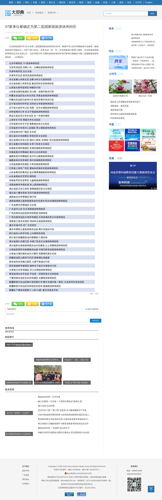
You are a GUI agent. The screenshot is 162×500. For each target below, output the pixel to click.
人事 (113, 2)
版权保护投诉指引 (134, 474)
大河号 (138, 2)
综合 (129, 2)
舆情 (43, 2)
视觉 (19, 2)
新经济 (72, 2)
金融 (97, 2)
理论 (27, 2)
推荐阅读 (9, 328)
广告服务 (25, 475)
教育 (81, 2)
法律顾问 (25, 484)
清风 (121, 2)
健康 (89, 2)
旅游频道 (39, 13)
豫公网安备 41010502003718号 (78, 473)
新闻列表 (52, 13)
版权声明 (25, 471)
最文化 (52, 2)
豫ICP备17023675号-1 (91, 470)
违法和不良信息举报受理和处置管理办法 (77, 484)
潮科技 (62, 2)
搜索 (152, 13)
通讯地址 (25, 479)
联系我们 (134, 466)
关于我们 (25, 466)
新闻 (11, 2)
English (148, 2)
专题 (35, 2)
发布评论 (95, 321)
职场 (105, 2)
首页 (29, 13)
